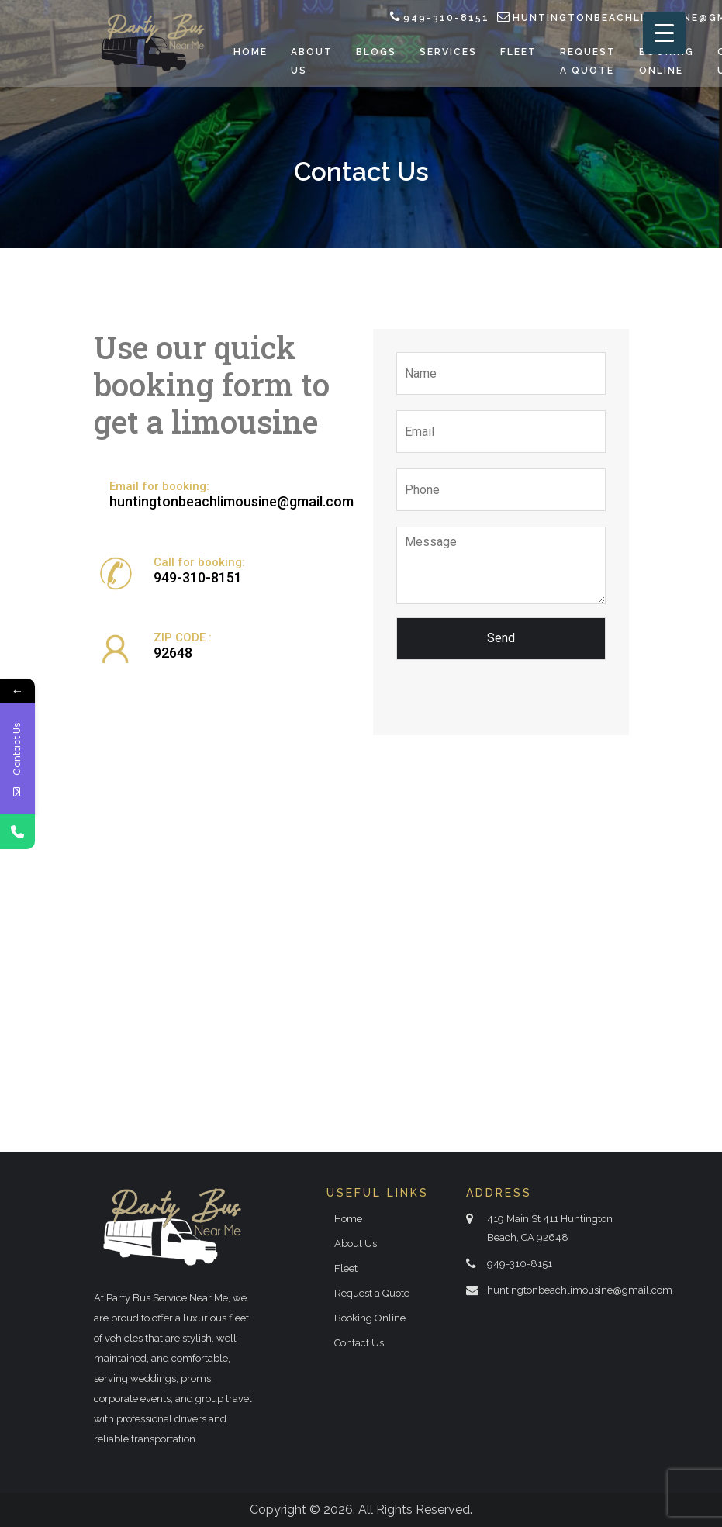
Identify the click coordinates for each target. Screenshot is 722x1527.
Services (448, 52)
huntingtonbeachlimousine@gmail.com (231, 501)
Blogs (376, 52)
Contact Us (359, 1343)
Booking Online (370, 1318)
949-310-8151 (446, 17)
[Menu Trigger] (664, 33)
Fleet (518, 52)
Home (250, 52)
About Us (355, 1243)
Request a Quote (371, 1293)
